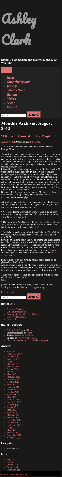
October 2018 (13, 356)
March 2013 (12, 415)
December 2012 (14, 420)
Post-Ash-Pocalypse (16, 309)
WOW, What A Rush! (16, 317)
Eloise (9, 340)
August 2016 (12, 369)
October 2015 (13, 382)
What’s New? (16, 90)
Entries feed (12, 464)
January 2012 (13, 432)
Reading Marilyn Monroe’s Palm (22, 314)
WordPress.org (13, 470)
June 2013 (11, 410)
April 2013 (12, 412)
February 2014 (13, 399)
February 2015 (13, 387)
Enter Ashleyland (18, 82)
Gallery (12, 86)
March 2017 (12, 364)
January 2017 (13, 366)
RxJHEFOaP (35, 142)
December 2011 (14, 435)
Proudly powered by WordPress (15, 474)
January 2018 (13, 359)
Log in (10, 462)
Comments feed (14, 467)
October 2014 (13, 392)
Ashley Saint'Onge (15, 330)
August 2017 (12, 361)
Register (10, 459)
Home (10, 77)
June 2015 (11, 384)
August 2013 (12, 407)
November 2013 (14, 402)
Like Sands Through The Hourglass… (33, 340)
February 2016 (13, 377)
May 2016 (11, 374)
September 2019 (14, 354)
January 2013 (13, 417)
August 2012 (12, 427)
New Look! (12, 319)
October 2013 (13, 404)
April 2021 (12, 351)
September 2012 (14, 425)
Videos (11, 99)
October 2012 (13, 422)
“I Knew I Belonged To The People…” (28, 136)
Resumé (12, 94)
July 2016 (11, 371)
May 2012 (11, 430)
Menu (6, 70)
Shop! (11, 103)
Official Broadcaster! (16, 312)
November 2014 (14, 389)
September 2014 (14, 394)
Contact (12, 107)
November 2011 (14, 438)
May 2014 (11, 397)
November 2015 (14, 379)
